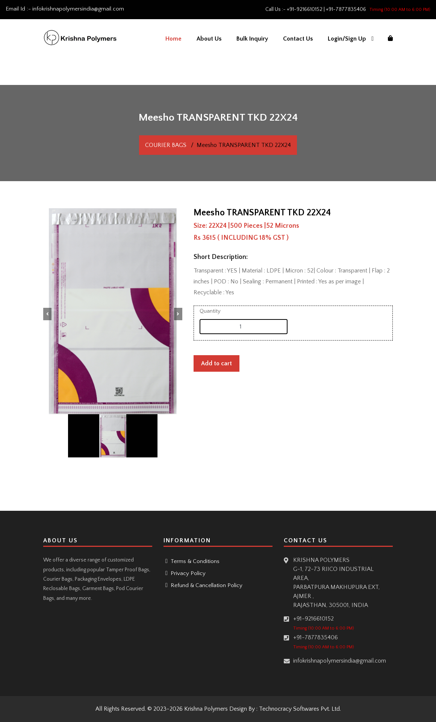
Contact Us (298, 38)
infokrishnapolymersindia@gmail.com (78, 9)
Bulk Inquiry (252, 38)
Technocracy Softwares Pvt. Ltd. (300, 708)
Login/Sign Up (347, 38)
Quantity (210, 311)
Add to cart (216, 363)
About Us (209, 38)
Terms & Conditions (194, 561)
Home (173, 38)
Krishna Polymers (206, 708)
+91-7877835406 (346, 9)
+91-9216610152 (304, 9)
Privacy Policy (187, 573)
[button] (47, 314)
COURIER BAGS (165, 145)
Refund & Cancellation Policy (205, 585)
